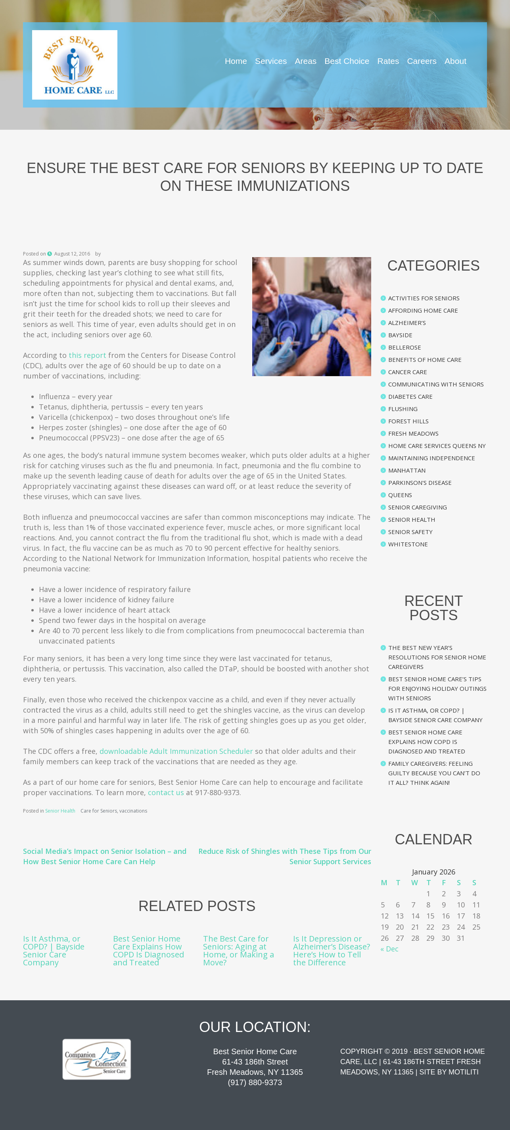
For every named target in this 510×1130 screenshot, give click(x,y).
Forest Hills (408, 421)
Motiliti (464, 1072)
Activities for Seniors (424, 298)
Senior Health (60, 810)
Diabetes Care (410, 396)
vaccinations (133, 810)
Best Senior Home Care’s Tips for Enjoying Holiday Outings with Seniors (437, 688)
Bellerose (404, 347)
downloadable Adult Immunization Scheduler (176, 751)
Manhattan (407, 470)
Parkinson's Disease (420, 482)
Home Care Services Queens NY (437, 446)
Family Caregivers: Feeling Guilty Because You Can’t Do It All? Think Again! (434, 772)
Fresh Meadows (413, 433)
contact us (166, 792)
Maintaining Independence (431, 458)
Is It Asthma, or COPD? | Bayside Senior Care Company (53, 950)
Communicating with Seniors (436, 384)
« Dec (389, 948)
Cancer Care (407, 372)
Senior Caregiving (417, 507)
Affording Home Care (423, 310)
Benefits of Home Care (425, 359)
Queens (400, 495)
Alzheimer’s (407, 323)
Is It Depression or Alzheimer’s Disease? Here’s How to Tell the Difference (331, 950)
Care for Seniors (99, 810)
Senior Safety (410, 532)
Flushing (403, 409)
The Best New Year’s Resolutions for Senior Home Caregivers (437, 657)
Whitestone (408, 544)
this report (87, 355)
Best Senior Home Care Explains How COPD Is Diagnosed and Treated (148, 950)
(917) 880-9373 (255, 1082)
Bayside (400, 335)
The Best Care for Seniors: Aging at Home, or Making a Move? (238, 950)
